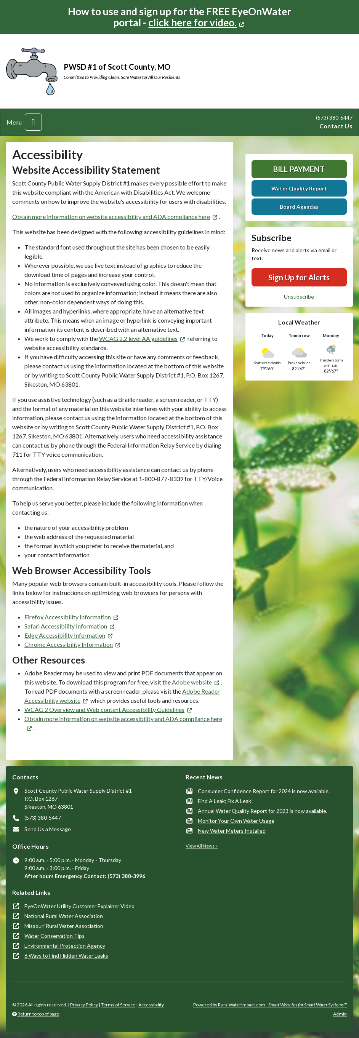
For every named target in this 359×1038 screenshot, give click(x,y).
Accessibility (151, 1005)
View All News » (202, 846)
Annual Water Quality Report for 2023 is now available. (262, 811)
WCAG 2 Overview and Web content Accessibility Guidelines (104, 709)
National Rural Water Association (63, 916)
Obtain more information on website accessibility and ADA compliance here (111, 216)
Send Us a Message (47, 829)
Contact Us (336, 126)
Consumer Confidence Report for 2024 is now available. (264, 791)
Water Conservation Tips (54, 935)
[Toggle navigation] (33, 122)
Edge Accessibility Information (64, 635)
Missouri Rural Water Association (63, 926)
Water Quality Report (299, 188)
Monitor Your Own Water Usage (236, 820)
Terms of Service (118, 1005)
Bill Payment (299, 169)
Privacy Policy (84, 1005)
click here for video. (192, 22)
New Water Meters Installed (232, 830)
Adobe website (192, 682)
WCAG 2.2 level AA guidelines (138, 338)
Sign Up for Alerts (299, 277)
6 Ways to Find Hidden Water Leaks (66, 955)
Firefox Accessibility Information (67, 617)
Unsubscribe (299, 296)
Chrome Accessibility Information (68, 644)
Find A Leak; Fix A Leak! (225, 801)
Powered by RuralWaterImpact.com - (270, 1005)
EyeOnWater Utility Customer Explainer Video (79, 906)
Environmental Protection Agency (64, 945)
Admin (340, 1014)
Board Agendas (299, 206)
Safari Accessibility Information (65, 626)
